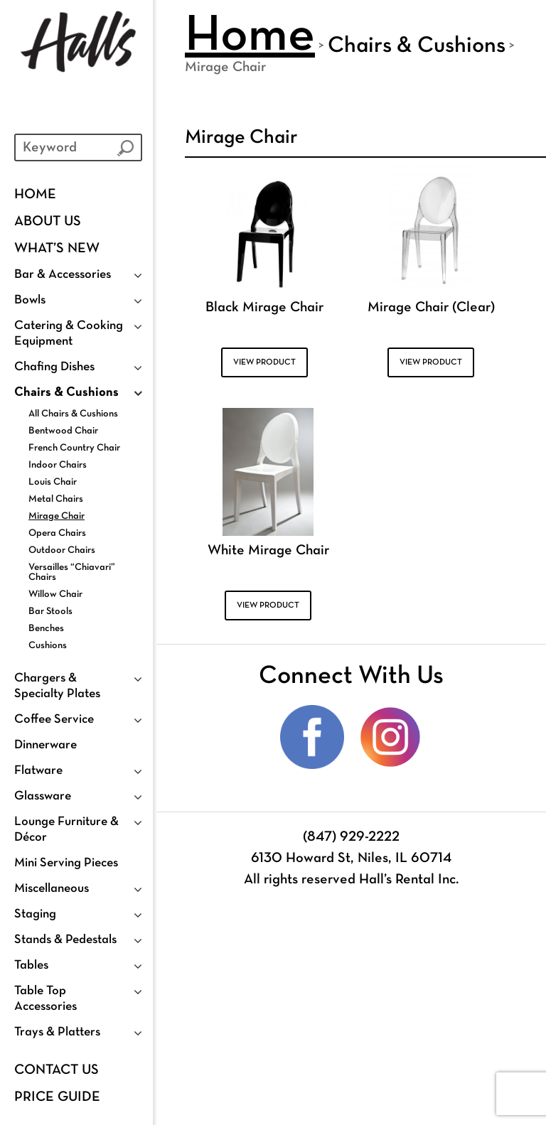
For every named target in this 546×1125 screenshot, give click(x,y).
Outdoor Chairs (61, 550)
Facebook (312, 737)
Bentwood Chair (63, 431)
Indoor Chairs (57, 465)
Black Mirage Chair (264, 307)
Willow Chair (55, 594)
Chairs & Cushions (66, 393)
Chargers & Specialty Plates (57, 686)
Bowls (30, 300)
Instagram (390, 737)
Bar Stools (50, 611)
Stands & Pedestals (65, 940)
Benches (46, 628)
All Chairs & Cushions (73, 414)
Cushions (47, 645)
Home (35, 194)
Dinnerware (45, 745)
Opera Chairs (57, 533)
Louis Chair (52, 482)
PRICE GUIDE (57, 1097)
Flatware (38, 771)
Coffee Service (54, 720)
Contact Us (56, 1070)
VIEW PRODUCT (264, 362)
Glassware (42, 796)
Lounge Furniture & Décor (66, 830)
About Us (47, 221)
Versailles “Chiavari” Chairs (71, 572)
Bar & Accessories (62, 275)
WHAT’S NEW (57, 248)
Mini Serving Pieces (66, 863)
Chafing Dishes (54, 367)
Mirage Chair (56, 516)
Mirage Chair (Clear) (431, 307)
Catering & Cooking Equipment (68, 334)
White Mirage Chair (268, 550)
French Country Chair (74, 448)
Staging (35, 914)
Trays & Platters (57, 1032)
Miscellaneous (51, 889)
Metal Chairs (55, 499)
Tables (31, 965)
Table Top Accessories (45, 999)
